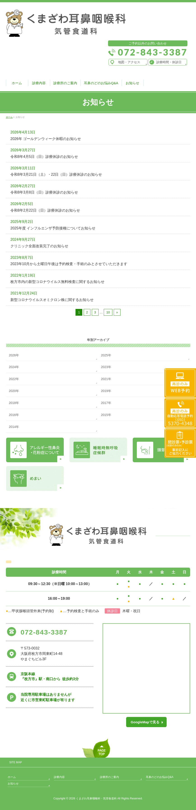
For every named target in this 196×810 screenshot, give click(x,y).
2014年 (14, 427)
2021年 (106, 379)
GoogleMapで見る (145, 722)
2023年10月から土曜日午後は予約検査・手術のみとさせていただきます (68, 264)
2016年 (14, 415)
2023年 (106, 367)
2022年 (14, 379)
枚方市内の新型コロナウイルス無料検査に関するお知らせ (57, 282)
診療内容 (59, 777)
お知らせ (13, 783)
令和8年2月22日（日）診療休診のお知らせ (45, 210)
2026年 (14, 355)
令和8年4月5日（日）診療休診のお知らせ (44, 157)
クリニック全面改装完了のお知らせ (39, 246)
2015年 (106, 415)
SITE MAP (15, 762)
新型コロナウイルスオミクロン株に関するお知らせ (52, 300)
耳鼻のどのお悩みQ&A (159, 777)
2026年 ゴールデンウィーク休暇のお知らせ (45, 139)
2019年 (106, 391)
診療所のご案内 (109, 777)
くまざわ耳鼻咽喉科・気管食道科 (96, 798)
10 (108, 312)
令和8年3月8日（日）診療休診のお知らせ (44, 192)
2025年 (106, 355)
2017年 (106, 403)
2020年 (14, 391)
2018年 (14, 403)
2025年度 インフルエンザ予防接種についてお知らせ (52, 228)
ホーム (12, 777)
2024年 (14, 367)
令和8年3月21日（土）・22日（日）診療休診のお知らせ (56, 174)
